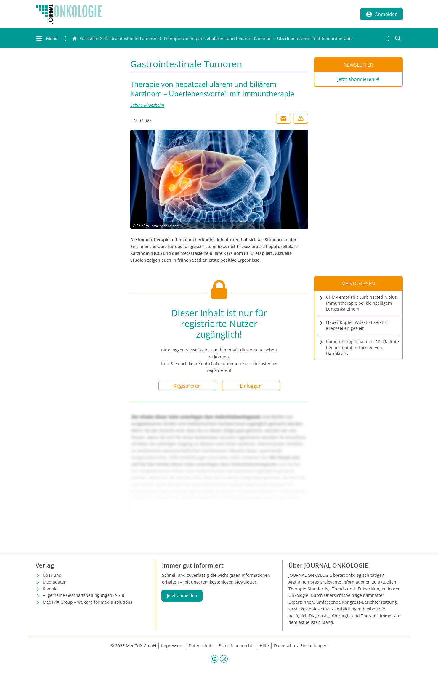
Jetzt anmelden (182, 595)
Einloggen (251, 386)
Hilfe (264, 645)
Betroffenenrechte (237, 645)
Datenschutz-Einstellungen (301, 645)
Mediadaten (55, 582)
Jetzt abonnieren (355, 79)
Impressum (172, 645)
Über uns (52, 575)
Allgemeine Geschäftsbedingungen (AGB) (83, 595)
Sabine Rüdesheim (147, 105)
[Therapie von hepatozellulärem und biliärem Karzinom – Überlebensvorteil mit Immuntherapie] (258, 38)
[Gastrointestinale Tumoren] (131, 38)
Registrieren (187, 386)
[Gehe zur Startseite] (85, 38)
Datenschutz (201, 645)
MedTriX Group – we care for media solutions (87, 602)
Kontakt (50, 589)
